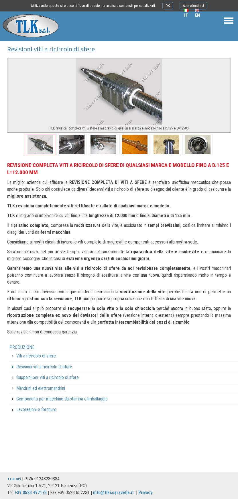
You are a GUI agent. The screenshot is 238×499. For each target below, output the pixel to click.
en (197, 15)
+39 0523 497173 (31, 492)
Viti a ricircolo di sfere (36, 356)
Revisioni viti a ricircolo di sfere (44, 367)
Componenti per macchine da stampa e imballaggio (62, 399)
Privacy (145, 492)
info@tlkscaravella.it (113, 492)
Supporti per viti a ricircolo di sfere (47, 377)
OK (168, 5)
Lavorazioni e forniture (36, 409)
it (186, 15)
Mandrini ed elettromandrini (40, 388)
